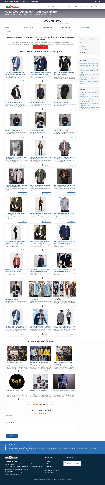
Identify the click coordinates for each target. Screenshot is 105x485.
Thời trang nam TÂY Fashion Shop (39, 363)
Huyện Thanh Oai (28, 14)
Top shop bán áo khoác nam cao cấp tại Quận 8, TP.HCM (64, 129)
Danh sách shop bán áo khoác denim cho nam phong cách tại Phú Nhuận (15, 73)
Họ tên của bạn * (10, 415)
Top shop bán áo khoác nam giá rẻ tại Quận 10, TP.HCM (64, 101)
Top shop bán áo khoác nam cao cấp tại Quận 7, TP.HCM (40, 157)
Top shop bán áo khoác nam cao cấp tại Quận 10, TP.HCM (40, 101)
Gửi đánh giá (11, 435)
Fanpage (97, 1)
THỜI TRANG (51, 6)
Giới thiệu (47, 461)
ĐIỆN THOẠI (68, 6)
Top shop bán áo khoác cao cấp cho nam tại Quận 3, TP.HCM (15, 242)
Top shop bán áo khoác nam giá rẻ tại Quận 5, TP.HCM (15, 214)
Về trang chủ (40, 46)
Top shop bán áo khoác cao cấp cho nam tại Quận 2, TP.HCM (64, 242)
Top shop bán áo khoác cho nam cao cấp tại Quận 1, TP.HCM (40, 270)
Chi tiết (22, 80)
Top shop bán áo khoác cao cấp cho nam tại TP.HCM (15, 298)
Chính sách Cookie (49, 472)
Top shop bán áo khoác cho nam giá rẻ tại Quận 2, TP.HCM (16, 270)
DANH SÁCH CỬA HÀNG (72, 464)
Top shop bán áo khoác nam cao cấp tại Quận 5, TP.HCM (64, 186)
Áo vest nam (66, 27)
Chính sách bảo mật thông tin (51, 470)
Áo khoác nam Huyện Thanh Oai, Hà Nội (42, 14)
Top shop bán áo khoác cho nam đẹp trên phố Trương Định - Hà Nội (40, 326)
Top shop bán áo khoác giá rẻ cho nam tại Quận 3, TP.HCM (39, 242)
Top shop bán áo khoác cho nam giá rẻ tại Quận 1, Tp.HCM (64, 270)
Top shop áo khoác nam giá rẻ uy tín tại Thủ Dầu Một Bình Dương (15, 101)
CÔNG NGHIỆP (78, 6)
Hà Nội (20, 14)
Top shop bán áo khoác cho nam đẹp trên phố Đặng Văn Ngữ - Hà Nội (16, 326)
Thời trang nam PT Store (15, 362)
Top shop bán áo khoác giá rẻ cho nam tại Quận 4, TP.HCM (64, 214)
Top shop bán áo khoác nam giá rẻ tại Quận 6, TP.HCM (40, 186)
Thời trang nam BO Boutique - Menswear (63, 363)
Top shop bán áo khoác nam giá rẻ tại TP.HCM (40, 298)
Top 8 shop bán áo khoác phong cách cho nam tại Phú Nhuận (40, 73)
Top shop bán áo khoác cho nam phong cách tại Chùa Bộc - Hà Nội (64, 326)
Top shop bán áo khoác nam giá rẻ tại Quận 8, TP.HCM (15, 157)
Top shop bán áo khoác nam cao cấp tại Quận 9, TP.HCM (16, 129)
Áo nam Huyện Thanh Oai (62, 23)
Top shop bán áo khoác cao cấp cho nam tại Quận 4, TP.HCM (40, 214)
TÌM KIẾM (94, 6)
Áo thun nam (9, 31)
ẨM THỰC (59, 6)
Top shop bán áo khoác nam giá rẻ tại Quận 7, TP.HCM (64, 157)
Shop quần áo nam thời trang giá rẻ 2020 (64, 298)
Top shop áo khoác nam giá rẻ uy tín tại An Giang (64, 73)
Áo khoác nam (14, 14)
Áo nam (49, 23)
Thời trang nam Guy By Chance (64, 391)
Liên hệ (46, 463)
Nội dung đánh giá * (10, 422)
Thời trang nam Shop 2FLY (38, 391)
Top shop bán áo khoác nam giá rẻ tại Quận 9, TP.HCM (40, 129)
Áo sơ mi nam (86, 27)
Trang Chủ (7, 14)
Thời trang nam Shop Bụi (15, 391)
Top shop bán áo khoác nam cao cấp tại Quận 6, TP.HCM (16, 186)
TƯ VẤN (86, 6)
